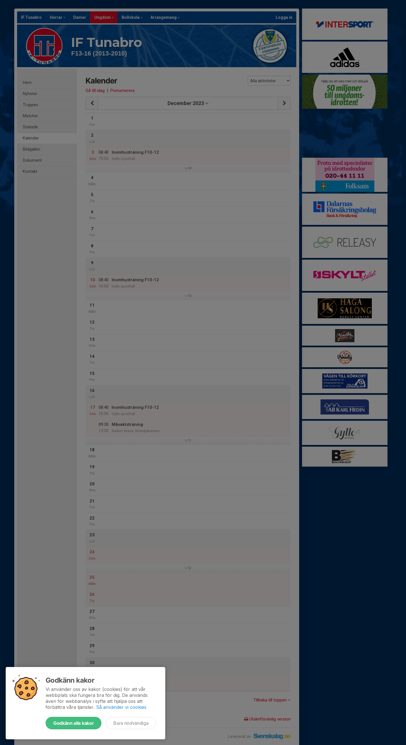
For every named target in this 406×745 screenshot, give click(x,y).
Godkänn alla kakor (73, 723)
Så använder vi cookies (121, 707)
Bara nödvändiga (130, 723)
